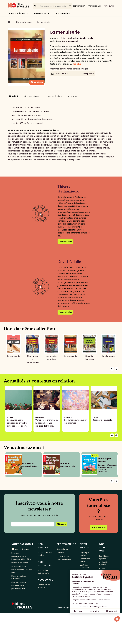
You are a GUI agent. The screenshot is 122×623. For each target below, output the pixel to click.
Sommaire (72, 96)
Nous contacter (64, 560)
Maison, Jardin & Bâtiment (19, 580)
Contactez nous (98, 527)
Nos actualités (63, 13)
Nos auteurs (40, 13)
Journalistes (62, 549)
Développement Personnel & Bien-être (21, 558)
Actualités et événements (44, 572)
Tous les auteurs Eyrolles (45, 554)
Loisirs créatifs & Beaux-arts (22, 573)
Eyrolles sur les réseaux (45, 588)
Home (9, 22)
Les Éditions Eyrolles (85, 561)
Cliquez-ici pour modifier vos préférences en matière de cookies (84, 618)
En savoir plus (65, 241)
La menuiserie (43, 22)
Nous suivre (109, 6)
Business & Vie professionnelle (18, 591)
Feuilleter (36, 82)
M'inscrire (61, 524)
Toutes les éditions (53, 96)
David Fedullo (87, 38)
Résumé (13, 96)
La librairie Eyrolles (104, 564)
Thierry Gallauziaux (70, 38)
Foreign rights (63, 557)
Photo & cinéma (18, 585)
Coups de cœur (20, 549)
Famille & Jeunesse (20, 563)
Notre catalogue (17, 13)
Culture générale (19, 567)
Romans (15, 553)
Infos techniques (31, 96)
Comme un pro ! (70, 41)
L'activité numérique (85, 568)
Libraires (61, 553)
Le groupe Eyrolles (84, 554)
